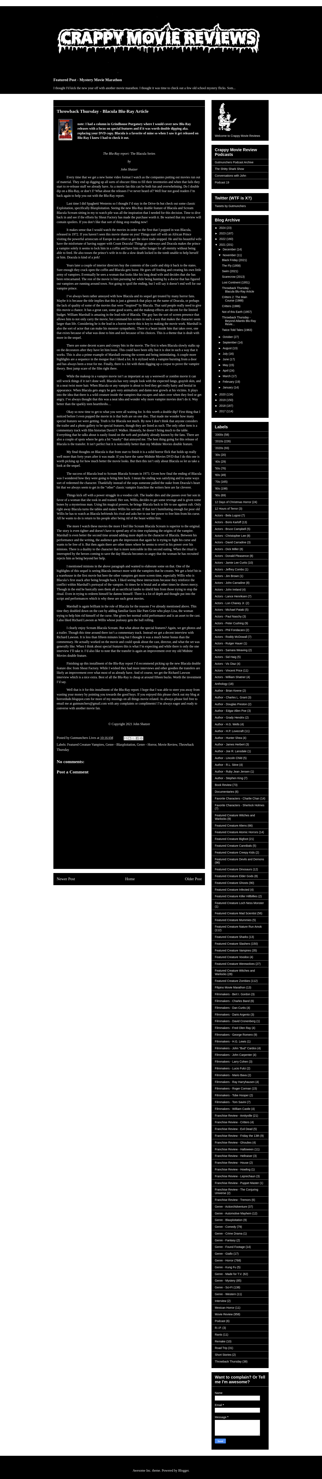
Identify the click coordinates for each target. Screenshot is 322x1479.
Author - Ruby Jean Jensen (232, 771)
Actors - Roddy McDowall (231, 636)
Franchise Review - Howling (233, 1169)
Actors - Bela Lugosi (227, 515)
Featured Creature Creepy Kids (235, 852)
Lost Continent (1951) (236, 282)
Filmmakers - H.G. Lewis (230, 1041)
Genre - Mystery (225, 1280)
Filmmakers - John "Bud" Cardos (235, 1048)
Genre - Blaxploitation (120, 744)
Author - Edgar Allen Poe (230, 710)
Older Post (193, 879)
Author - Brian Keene (228, 690)
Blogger (183, 1470)
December (230, 249)
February (229, 381)
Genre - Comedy (225, 1226)
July (226, 353)
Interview (220, 1301)
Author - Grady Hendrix (229, 717)
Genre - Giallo (224, 1253)
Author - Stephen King (229, 778)
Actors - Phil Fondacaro (230, 630)
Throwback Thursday (228, 1361)
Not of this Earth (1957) (237, 311)
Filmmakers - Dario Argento (232, 1014)
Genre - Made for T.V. (228, 1274)
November (230, 255)
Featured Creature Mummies (233, 920)
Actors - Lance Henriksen (231, 596)
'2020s (219, 448)
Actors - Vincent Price (228, 670)
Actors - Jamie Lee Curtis (231, 562)
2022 (223, 239)
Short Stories (223, 1354)
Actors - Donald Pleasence (232, 556)
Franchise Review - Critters (232, 1122)
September (230, 342)
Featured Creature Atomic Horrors (236, 832)
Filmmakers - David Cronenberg (235, 1021)
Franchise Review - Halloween (234, 1149)
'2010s (219, 441)
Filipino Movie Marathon (230, 987)
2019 (223, 400)
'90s (217, 495)
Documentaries (224, 791)
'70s (217, 481)
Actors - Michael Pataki (229, 609)
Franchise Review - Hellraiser (233, 1156)
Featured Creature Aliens (231, 825)
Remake (220, 1341)
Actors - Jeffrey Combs (229, 569)
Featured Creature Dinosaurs (233, 869)
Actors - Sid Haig (225, 657)
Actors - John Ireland (228, 589)
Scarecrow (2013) (233, 276)
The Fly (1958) (231, 265)
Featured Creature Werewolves (235, 963)
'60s (217, 475)
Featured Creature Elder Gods (234, 876)
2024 (223, 227)
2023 (223, 233)
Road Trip (221, 1348)
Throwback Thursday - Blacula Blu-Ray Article (238, 289)
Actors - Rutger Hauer (229, 643)
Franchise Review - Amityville (233, 1115)
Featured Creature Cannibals (233, 845)
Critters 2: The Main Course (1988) (234, 298)
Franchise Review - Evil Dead (234, 1129)
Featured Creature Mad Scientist (235, 913)
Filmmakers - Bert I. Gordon (232, 994)
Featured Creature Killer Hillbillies (236, 896)
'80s (217, 488)
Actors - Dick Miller (227, 549)
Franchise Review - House (231, 1162)
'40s (217, 461)
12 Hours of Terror (226, 508)
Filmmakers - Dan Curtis (230, 1007)
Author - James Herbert (230, 744)
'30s (217, 454)
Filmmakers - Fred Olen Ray (233, 1028)
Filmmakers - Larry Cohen (231, 1061)
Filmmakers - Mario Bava (231, 1075)
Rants (218, 1334)
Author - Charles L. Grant (231, 697)
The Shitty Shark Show (229, 168)
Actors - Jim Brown (227, 576)
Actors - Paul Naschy (228, 616)
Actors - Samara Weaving (231, 650)
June (226, 359)
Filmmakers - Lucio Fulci (230, 1068)
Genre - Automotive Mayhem (233, 1213)
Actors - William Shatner (230, 677)
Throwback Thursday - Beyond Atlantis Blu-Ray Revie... (239, 321)
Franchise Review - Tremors (233, 1199)
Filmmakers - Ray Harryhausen (235, 1082)
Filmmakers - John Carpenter (233, 1054)
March (227, 376)
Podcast (220, 1321)
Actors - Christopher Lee (230, 535)
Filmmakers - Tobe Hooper (232, 1095)
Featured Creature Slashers (232, 943)
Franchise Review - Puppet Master (237, 1183)
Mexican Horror (225, 1307)
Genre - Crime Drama (229, 1233)
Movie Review (167, 744)
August (227, 348)
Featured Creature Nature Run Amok (238, 926)
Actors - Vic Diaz (225, 663)
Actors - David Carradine (230, 542)
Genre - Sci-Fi (224, 1287)
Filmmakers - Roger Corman (233, 1088)
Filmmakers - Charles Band (232, 1001)
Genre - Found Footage (230, 1247)
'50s (217, 468)
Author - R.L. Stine (226, 764)
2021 (223, 244)
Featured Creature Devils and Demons (239, 859)
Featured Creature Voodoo (232, 957)
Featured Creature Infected (232, 889)
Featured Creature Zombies (232, 981)
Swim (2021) (230, 271)
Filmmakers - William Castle (232, 1108)
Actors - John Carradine (230, 582)
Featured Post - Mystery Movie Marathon (87, 80)
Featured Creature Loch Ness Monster (239, 903)
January (228, 387)
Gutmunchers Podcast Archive (234, 162)
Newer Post (66, 879)
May (226, 365)
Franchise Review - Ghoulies (233, 1142)
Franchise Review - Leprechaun (235, 1176)
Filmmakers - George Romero (234, 1034)
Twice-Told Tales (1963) (237, 330)
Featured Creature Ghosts (231, 883)
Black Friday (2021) (234, 260)
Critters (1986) (231, 306)
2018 (223, 405)
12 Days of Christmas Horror (233, 502)
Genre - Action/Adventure (231, 1206)
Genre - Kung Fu (225, 1267)
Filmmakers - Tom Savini (230, 1102)
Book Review (223, 785)
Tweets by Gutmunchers (230, 206)
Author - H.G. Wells (227, 724)
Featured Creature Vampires (85, 744)
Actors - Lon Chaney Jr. (230, 603)
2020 (223, 394)
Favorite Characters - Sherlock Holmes (239, 805)
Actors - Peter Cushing (229, 623)
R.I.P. (218, 1327)
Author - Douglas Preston (231, 704)
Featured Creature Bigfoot (231, 839)
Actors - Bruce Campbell (230, 529)
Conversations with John (230, 175)
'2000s (219, 434)
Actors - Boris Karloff (228, 522)
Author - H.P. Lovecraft (229, 731)
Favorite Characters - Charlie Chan (237, 798)
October (228, 337)
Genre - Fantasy (225, 1240)
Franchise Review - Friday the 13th (237, 1135)
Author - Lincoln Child (228, 758)
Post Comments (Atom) (138, 894)
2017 (223, 411)
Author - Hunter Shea (228, 738)
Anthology (221, 683)
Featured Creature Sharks (231, 937)
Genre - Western (225, 1294)
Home (130, 879)
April (226, 370)
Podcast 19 (222, 182)
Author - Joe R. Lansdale (231, 751)
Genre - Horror (146, 744)
